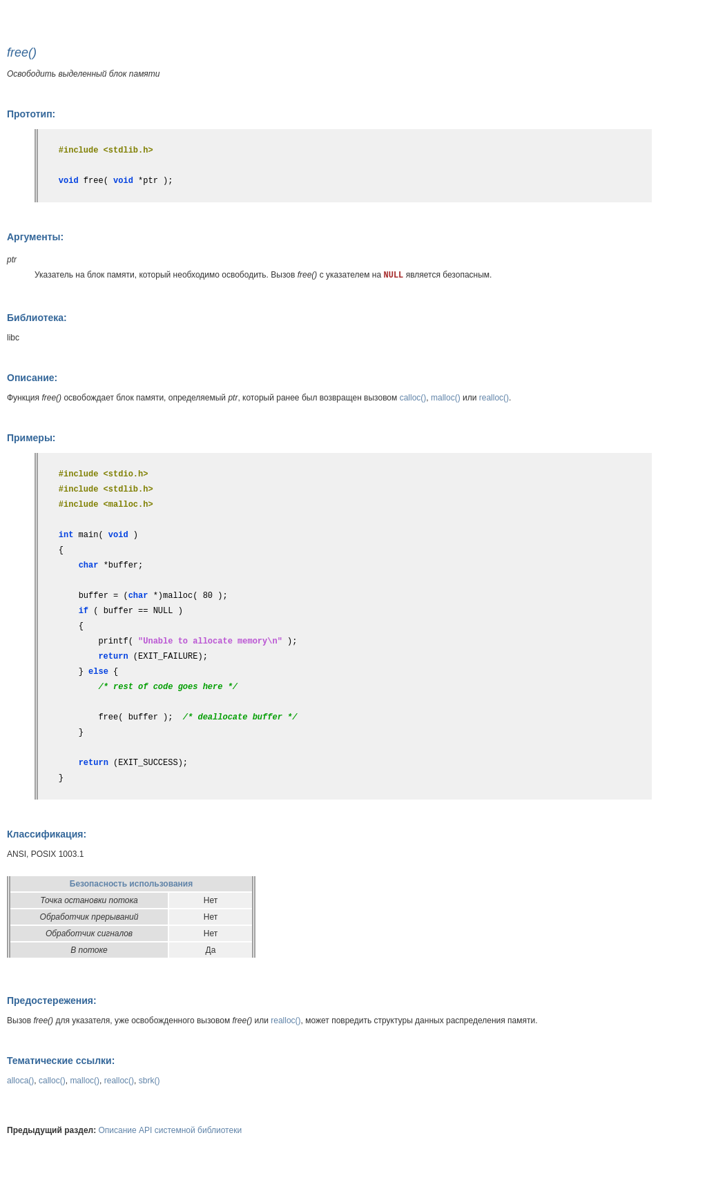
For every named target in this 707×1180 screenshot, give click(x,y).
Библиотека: (37, 317)
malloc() (446, 398)
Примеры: (31, 437)
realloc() (494, 398)
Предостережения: (52, 1000)
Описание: (32, 377)
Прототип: (31, 113)
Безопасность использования (131, 884)
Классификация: (46, 834)
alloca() (20, 1080)
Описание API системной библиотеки (170, 1130)
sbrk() (149, 1080)
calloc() (413, 398)
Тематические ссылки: (61, 1060)
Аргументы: (35, 236)
